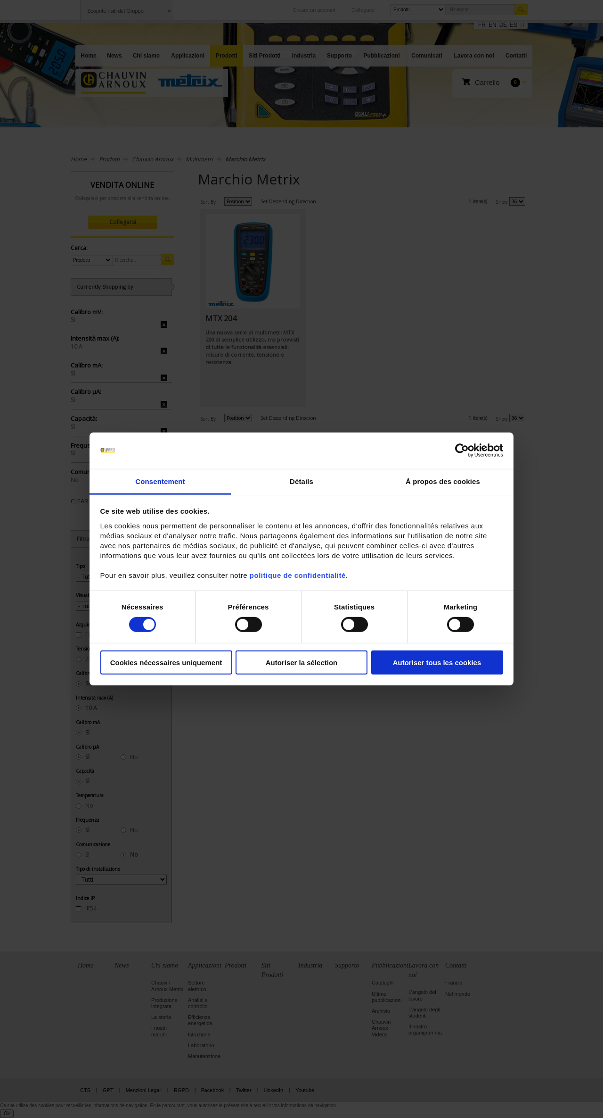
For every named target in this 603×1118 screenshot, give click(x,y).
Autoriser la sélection (302, 662)
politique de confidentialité (298, 575)
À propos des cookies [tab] (443, 481)
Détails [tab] (301, 481)
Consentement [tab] (160, 481)
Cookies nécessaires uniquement (166, 662)
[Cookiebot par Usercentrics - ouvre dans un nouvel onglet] (462, 450)
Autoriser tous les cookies (437, 662)
